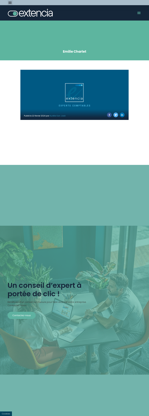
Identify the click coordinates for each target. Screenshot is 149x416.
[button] (10, 2)
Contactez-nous (21, 315)
